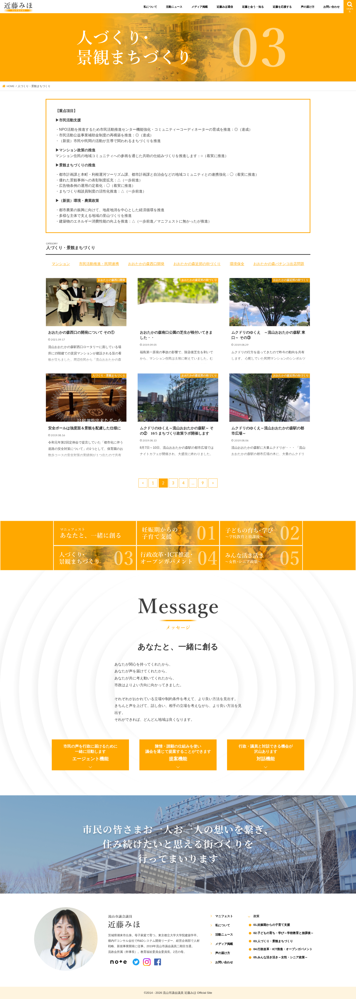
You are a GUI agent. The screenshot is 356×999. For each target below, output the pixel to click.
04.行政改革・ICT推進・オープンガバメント (282, 949)
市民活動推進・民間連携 (99, 264)
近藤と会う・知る (253, 6)
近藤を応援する (282, 6)
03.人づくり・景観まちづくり (273, 941)
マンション (61, 264)
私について (150, 6)
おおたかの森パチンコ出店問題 (278, 264)
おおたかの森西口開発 (146, 264)
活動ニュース (174, 6)
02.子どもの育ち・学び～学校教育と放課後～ (283, 933)
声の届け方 (307, 6)
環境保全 (237, 264)
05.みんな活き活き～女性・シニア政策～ (280, 957)
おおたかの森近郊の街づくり (197, 264)
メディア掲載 (199, 6)
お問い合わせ (331, 6)
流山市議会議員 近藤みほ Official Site (187, 992)
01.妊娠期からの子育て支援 (271, 924)
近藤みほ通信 (225, 6)
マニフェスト (224, 916)
